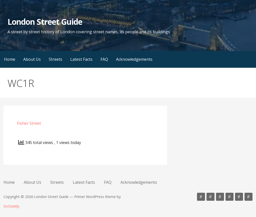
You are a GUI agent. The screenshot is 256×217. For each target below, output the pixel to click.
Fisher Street (29, 123)
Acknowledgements (134, 59)
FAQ (104, 59)
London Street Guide (45, 21)
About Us (32, 59)
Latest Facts (81, 59)
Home (9, 59)
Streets (55, 59)
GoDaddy (11, 206)
